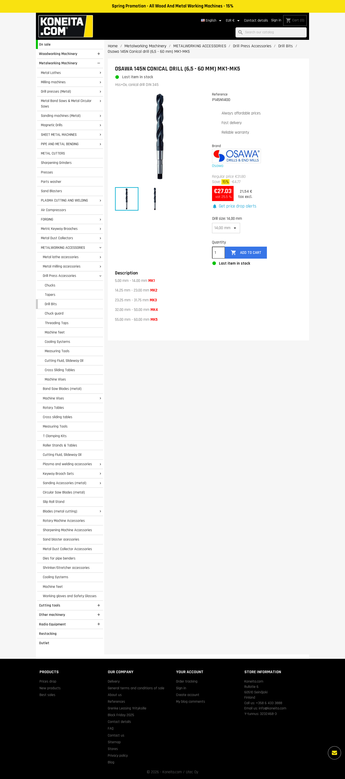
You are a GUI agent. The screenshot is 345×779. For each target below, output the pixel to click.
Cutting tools (49, 605)
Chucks (50, 285)
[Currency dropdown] (233, 21)
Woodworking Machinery (58, 53)
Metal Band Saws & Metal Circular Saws (66, 103)
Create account (187, 694)
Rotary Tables (53, 407)
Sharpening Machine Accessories (67, 530)
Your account (189, 672)
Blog (111, 762)
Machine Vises (55, 379)
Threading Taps (57, 323)
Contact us (116, 735)
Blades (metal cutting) (60, 511)
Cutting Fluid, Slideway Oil (64, 360)
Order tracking (186, 681)
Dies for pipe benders (59, 558)
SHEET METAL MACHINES (59, 134)
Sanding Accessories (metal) (64, 483)
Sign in (276, 20)
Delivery (114, 681)
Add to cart (246, 253)
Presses (47, 172)
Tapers (50, 294)
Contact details (256, 20)
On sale (45, 44)
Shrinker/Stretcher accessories (66, 567)
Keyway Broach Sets (58, 473)
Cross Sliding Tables (60, 370)
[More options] (334, 753)
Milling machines (53, 82)
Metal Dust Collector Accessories (67, 549)
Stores (113, 748)
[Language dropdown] (212, 21)
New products (50, 688)
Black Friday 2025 (121, 715)
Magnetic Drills (52, 125)
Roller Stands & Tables (60, 445)
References (116, 701)
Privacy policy (118, 755)
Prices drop (48, 681)
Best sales (47, 694)
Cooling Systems (57, 341)
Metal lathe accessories (61, 257)
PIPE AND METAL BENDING (60, 144)
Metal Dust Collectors (57, 238)
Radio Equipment (52, 624)
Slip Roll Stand (53, 501)
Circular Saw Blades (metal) (64, 492)
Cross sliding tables (57, 417)
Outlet (44, 643)
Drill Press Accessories (59, 275)
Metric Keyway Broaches (59, 228)
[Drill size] (226, 228)
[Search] (271, 32)
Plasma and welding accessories (67, 464)
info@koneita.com (272, 708)
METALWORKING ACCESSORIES (63, 247)
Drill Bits (51, 304)
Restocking (48, 633)
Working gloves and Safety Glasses (70, 596)
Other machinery (52, 614)
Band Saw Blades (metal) (62, 388)
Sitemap (114, 742)
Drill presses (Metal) (56, 91)
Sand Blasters (51, 191)
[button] (234, 206)
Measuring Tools (57, 351)
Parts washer (51, 181)
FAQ (111, 728)
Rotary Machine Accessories (64, 520)
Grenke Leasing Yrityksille (127, 708)
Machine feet (55, 332)
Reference (220, 94)
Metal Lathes (51, 72)
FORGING (47, 219)
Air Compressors (53, 210)
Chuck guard (54, 313)
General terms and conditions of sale (136, 688)
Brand (216, 145)
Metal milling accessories (61, 266)
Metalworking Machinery (58, 63)
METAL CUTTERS (53, 153)
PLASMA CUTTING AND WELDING (64, 200)
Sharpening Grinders (56, 162)
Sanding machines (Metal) (60, 115)
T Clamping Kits (55, 436)
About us (115, 694)
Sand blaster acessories (61, 539)
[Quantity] (218, 253)
